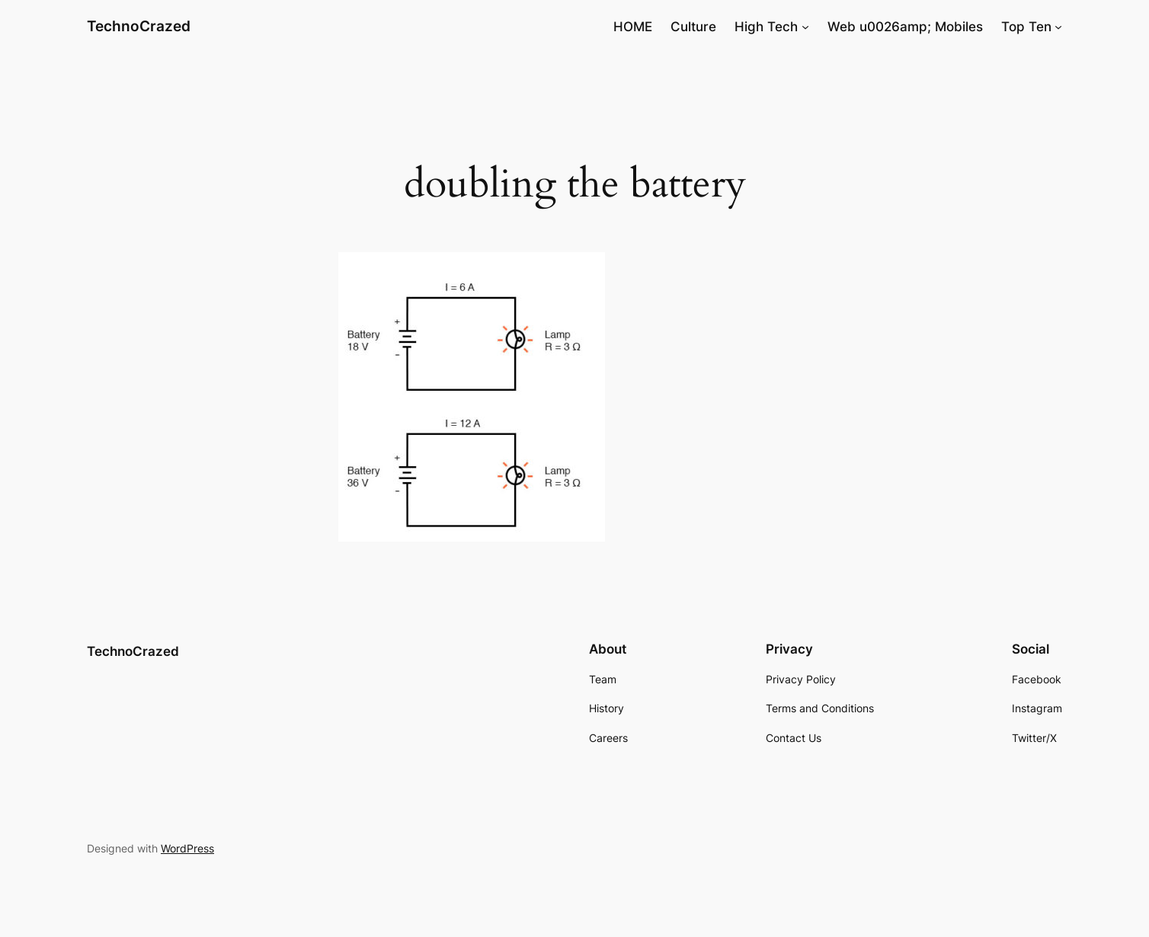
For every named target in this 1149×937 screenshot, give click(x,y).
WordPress (187, 848)
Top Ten (1026, 26)
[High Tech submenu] (805, 26)
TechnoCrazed (138, 26)
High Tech (766, 26)
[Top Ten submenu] (1058, 26)
